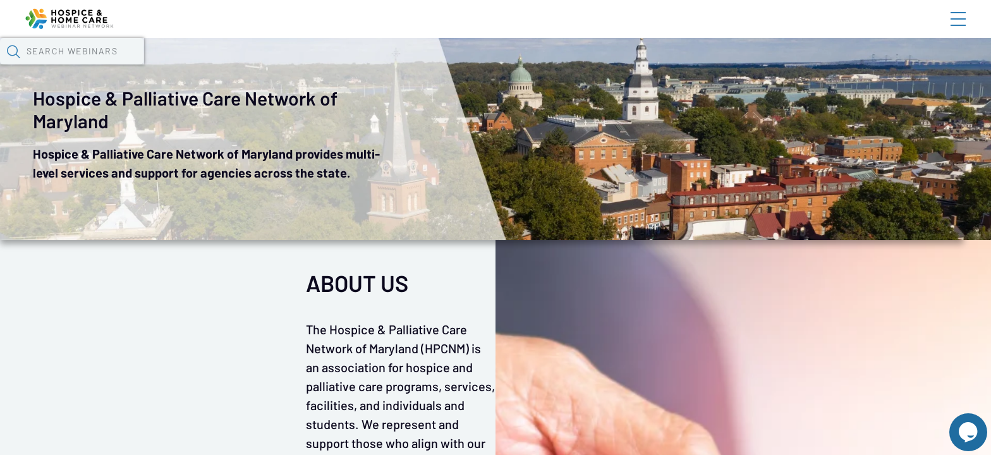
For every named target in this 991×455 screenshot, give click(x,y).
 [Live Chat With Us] (957, 423)
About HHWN (856, 29)
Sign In (943, 30)
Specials (454, 66)
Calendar (304, 66)
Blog (778, 30)
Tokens (368, 66)
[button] (732, 65)
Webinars (234, 66)
